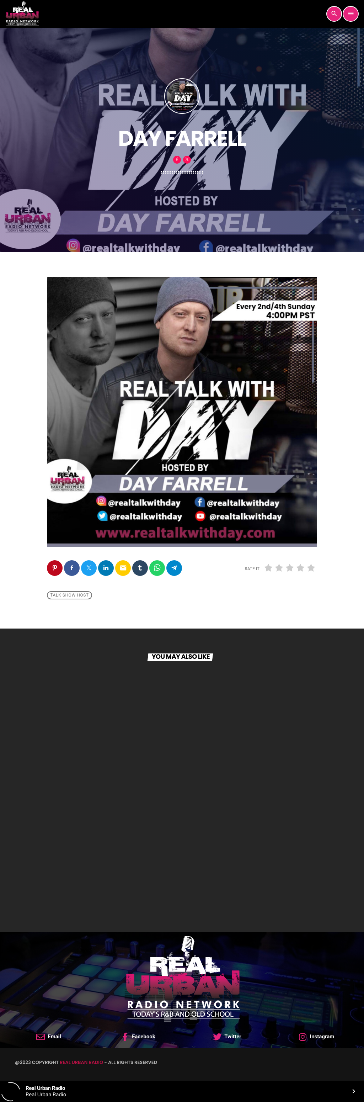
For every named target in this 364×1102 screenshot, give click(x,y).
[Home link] (22, 13)
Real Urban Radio (81, 1062)
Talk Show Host (69, 595)
